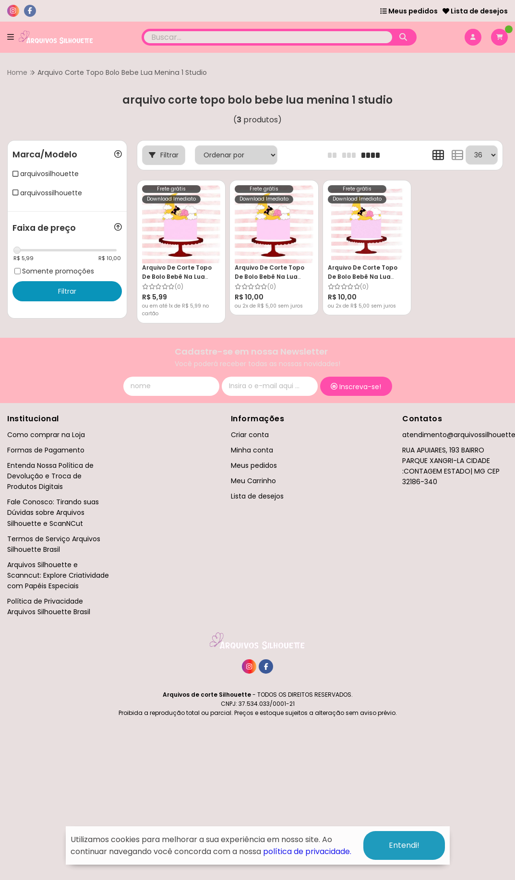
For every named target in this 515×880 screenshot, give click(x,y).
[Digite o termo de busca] (268, 37)
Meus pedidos (409, 11)
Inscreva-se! (356, 387)
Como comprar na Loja (46, 435)
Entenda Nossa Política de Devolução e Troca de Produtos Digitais (50, 476)
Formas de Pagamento (45, 450)
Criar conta (250, 435)
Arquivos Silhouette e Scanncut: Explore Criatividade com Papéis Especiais (58, 575)
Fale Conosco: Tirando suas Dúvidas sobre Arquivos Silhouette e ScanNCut (53, 512)
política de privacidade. (307, 851)
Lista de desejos (475, 11)
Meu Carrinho (253, 481)
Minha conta (252, 450)
